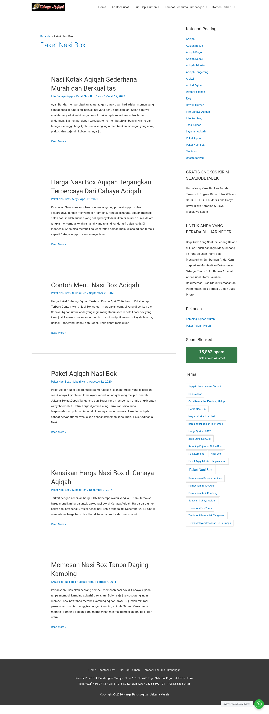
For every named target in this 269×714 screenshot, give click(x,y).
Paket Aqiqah (194, 137)
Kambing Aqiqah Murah (201, 318)
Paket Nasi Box (87, 96)
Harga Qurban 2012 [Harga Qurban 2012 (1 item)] (200, 430)
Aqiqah (190, 39)
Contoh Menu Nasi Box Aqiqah (97, 294)
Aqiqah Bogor (195, 52)
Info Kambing (194, 117)
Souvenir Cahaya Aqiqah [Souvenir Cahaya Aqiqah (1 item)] (202, 499)
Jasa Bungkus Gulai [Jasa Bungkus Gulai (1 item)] (200, 437)
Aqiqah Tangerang (197, 71)
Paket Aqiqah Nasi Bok (85, 382)
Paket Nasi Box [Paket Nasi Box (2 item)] (200, 469)
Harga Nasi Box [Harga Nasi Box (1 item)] (197, 407)
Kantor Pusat (120, 7)
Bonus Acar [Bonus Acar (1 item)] (195, 393)
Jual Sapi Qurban (146, 7)
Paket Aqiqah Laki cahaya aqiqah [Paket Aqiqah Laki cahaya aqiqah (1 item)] (207, 460)
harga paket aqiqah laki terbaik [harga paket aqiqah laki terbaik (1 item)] (206, 422)
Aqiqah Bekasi (195, 45)
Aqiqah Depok (195, 58)
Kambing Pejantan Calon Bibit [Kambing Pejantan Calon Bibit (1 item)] (206, 445)
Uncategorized (195, 157)
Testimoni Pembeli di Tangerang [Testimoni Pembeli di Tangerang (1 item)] (207, 514)
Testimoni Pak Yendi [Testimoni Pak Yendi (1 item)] (200, 507)
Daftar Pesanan (196, 91)
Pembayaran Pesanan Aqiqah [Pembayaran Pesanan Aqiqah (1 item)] (205, 477)
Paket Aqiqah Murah (199, 324)
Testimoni (192, 150)
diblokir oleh (211, 353)
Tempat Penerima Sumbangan (184, 7)
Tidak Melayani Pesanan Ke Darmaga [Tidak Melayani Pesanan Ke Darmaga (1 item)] (210, 522)
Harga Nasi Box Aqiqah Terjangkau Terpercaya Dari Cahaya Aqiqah (92, 191)
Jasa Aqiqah (194, 124)
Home (102, 7)
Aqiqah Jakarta (196, 65)
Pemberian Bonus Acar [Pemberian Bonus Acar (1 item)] (202, 484)
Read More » (59, 141)
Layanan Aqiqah (196, 131)
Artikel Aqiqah (195, 85)
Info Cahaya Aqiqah (63, 96)
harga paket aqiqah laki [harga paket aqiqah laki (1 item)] (202, 415)
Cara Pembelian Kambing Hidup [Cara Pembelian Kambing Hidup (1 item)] (207, 400)
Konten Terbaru (222, 7)
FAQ (53, 590)
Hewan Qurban (195, 104)
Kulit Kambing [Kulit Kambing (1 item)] (196, 452)
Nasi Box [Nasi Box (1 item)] (216, 452)
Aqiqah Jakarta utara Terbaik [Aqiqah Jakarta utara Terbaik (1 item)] (205, 385)
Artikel (190, 78)
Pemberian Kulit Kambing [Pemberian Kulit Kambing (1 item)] (203, 492)
